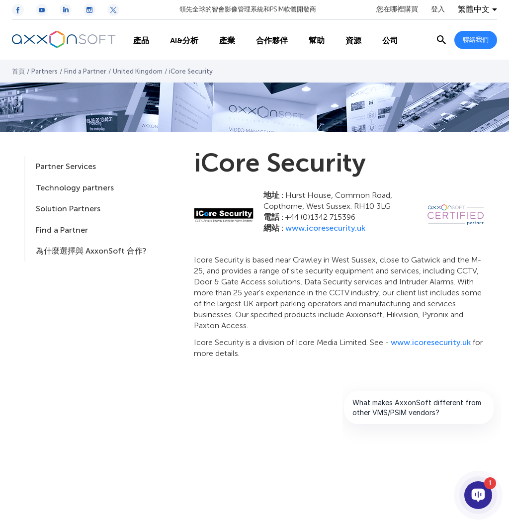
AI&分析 (178, 40)
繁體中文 (474, 9)
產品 (135, 40)
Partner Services (66, 166)
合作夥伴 (265, 40)
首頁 (18, 71)
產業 (221, 40)
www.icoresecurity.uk (325, 228)
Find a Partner (85, 71)
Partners (44, 71)
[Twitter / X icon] (113, 10)
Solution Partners (68, 208)
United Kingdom (138, 71)
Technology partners (75, 187)
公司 (384, 40)
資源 (347, 40)
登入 (438, 9)
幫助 (310, 40)
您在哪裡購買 (397, 9)
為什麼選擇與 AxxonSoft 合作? (91, 251)
